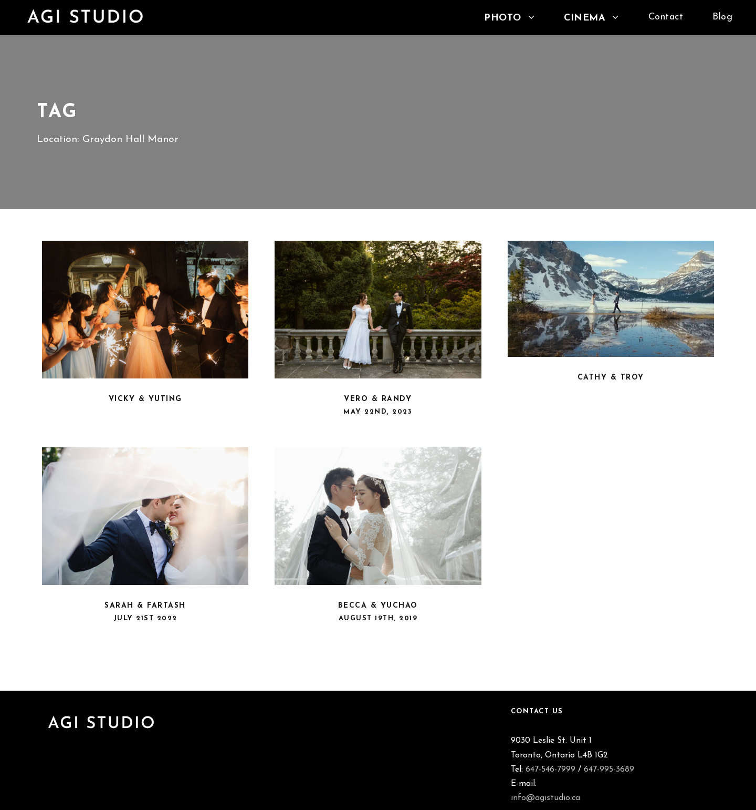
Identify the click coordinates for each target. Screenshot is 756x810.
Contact (666, 17)
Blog (722, 17)
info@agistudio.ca (545, 798)
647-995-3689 (609, 769)
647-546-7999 (550, 769)
